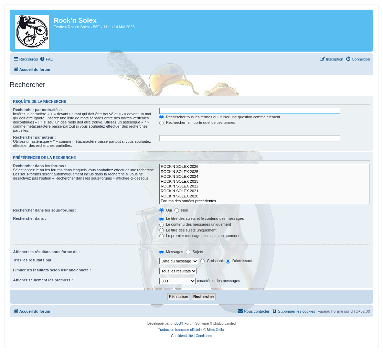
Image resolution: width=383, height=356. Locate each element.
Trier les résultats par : (33, 260)
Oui (165, 210)
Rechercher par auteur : (34, 137)
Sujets (194, 252)
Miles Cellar (216, 330)
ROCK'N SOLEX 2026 (264, 166)
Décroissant (239, 261)
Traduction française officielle (180, 330)
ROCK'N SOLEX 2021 (264, 191)
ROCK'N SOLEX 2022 (264, 186)
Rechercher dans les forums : (39, 166)
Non (181, 210)
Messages (171, 252)
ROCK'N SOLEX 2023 (264, 181)
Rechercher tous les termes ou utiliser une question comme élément (219, 117)
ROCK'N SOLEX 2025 (264, 172)
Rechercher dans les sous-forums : (44, 210)
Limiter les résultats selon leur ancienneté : (52, 270)
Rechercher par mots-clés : (37, 110)
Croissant (211, 261)
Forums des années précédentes (264, 201)
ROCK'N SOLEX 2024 (264, 176)
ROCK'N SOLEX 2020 (264, 196)
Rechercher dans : (29, 218)
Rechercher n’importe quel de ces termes (197, 122)
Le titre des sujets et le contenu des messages (201, 218)
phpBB (176, 323)
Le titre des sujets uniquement (187, 230)
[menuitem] (46, 59)
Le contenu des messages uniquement (195, 224)
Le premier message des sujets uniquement (199, 236)
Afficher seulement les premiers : (43, 280)
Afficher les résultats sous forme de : (46, 252)
